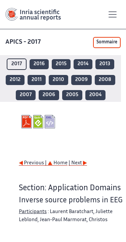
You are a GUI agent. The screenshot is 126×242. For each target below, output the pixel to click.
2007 (26, 95)
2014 (83, 64)
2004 (95, 95)
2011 (37, 80)
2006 (49, 95)
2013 (104, 64)
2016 (39, 64)
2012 (15, 80)
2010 (58, 80)
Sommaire (106, 42)
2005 (72, 95)
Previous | (33, 163)
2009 (81, 80)
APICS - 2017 (23, 42)
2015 (61, 64)
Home (58, 163)
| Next (78, 163)
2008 (105, 80)
